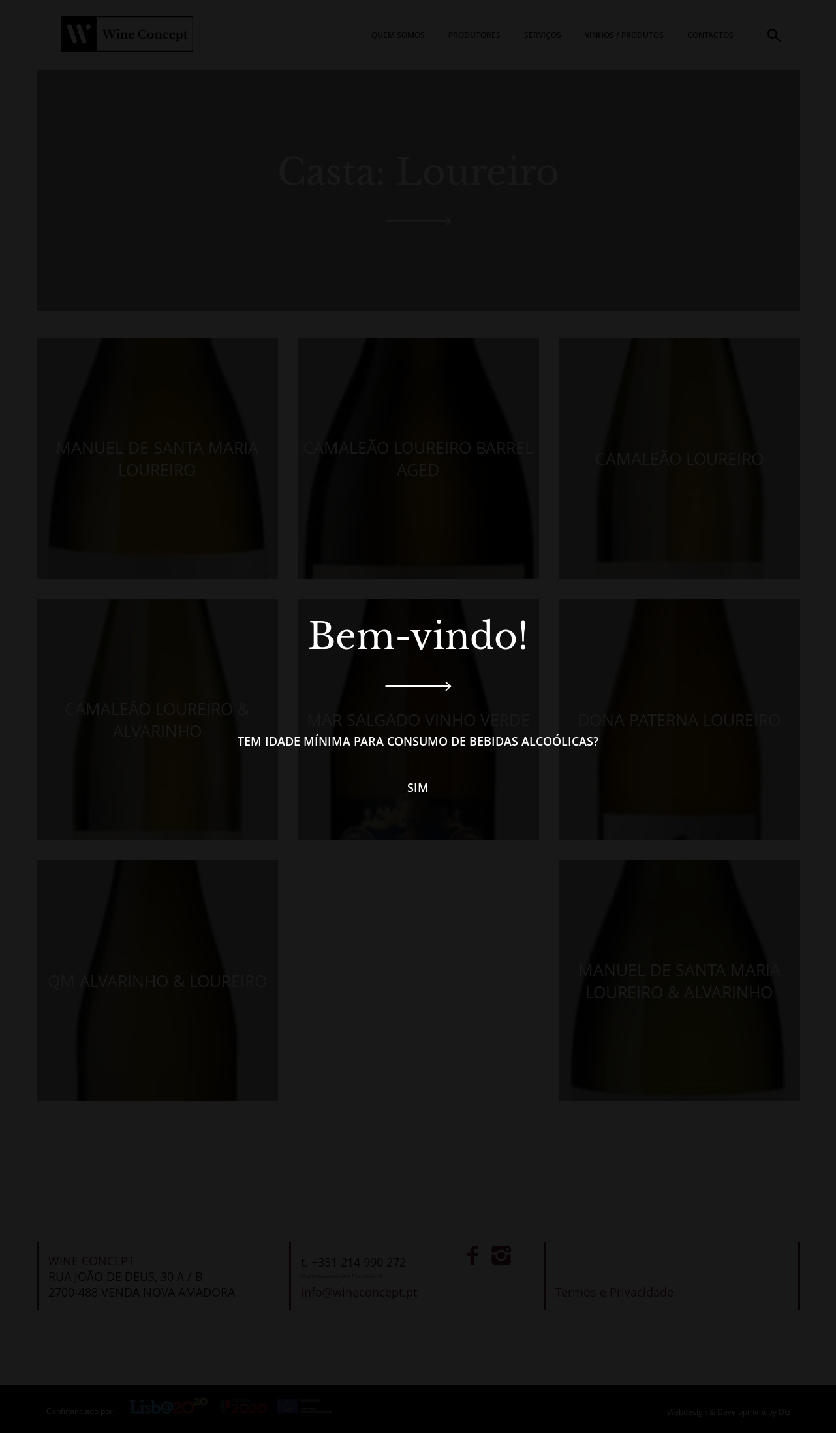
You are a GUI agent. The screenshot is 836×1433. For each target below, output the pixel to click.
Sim (418, 787)
